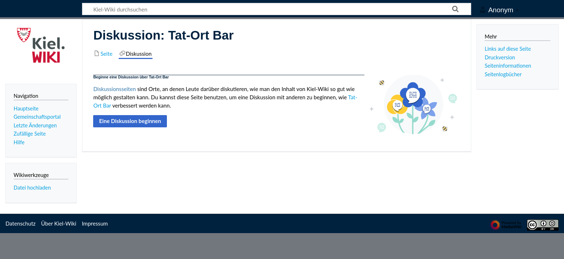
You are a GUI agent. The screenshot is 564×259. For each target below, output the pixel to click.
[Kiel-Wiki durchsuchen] (276, 9)
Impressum (95, 223)
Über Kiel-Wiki (58, 223)
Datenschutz (20, 223)
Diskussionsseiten (114, 89)
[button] (130, 121)
